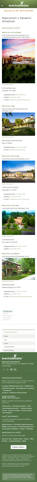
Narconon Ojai (8, 106)
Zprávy (22, 429)
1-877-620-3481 (21, 147)
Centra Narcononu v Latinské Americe (7, 315)
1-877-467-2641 (21, 291)
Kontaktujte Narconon (26, 426)
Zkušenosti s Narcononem (18, 392)
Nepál (24, 441)
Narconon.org (6, 439)
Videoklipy (29, 429)
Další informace (7, 84)
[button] (18, 448)
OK (24, 477)
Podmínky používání (13, 457)
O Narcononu (6, 406)
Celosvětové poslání (19, 406)
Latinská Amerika (9, 347)
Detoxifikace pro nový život (25, 388)
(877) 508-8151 (20, 95)
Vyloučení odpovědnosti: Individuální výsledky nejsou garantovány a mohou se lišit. (17, 459)
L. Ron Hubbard (7, 413)
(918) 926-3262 (15, 97)
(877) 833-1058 (20, 246)
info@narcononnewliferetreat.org (20, 296)
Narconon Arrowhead (11, 32)
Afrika (5, 336)
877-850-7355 (20, 194)
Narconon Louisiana (10, 254)
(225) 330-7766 (15, 294)
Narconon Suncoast (10, 156)
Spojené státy (17, 439)
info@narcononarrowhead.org (19, 100)
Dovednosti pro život (6, 391)
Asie (5, 340)
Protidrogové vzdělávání (10, 429)
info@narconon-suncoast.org (19, 199)
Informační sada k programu (23, 424)
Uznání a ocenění (14, 410)
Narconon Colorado (10, 205)
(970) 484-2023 (15, 249)
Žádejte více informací (9, 426)
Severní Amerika (9, 350)
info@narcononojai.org (17, 150)
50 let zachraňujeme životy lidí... (16, 407)
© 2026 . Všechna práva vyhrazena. (17, 455)
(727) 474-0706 (15, 197)
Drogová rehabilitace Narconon (12, 386)
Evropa (6, 343)
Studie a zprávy (26, 410)
